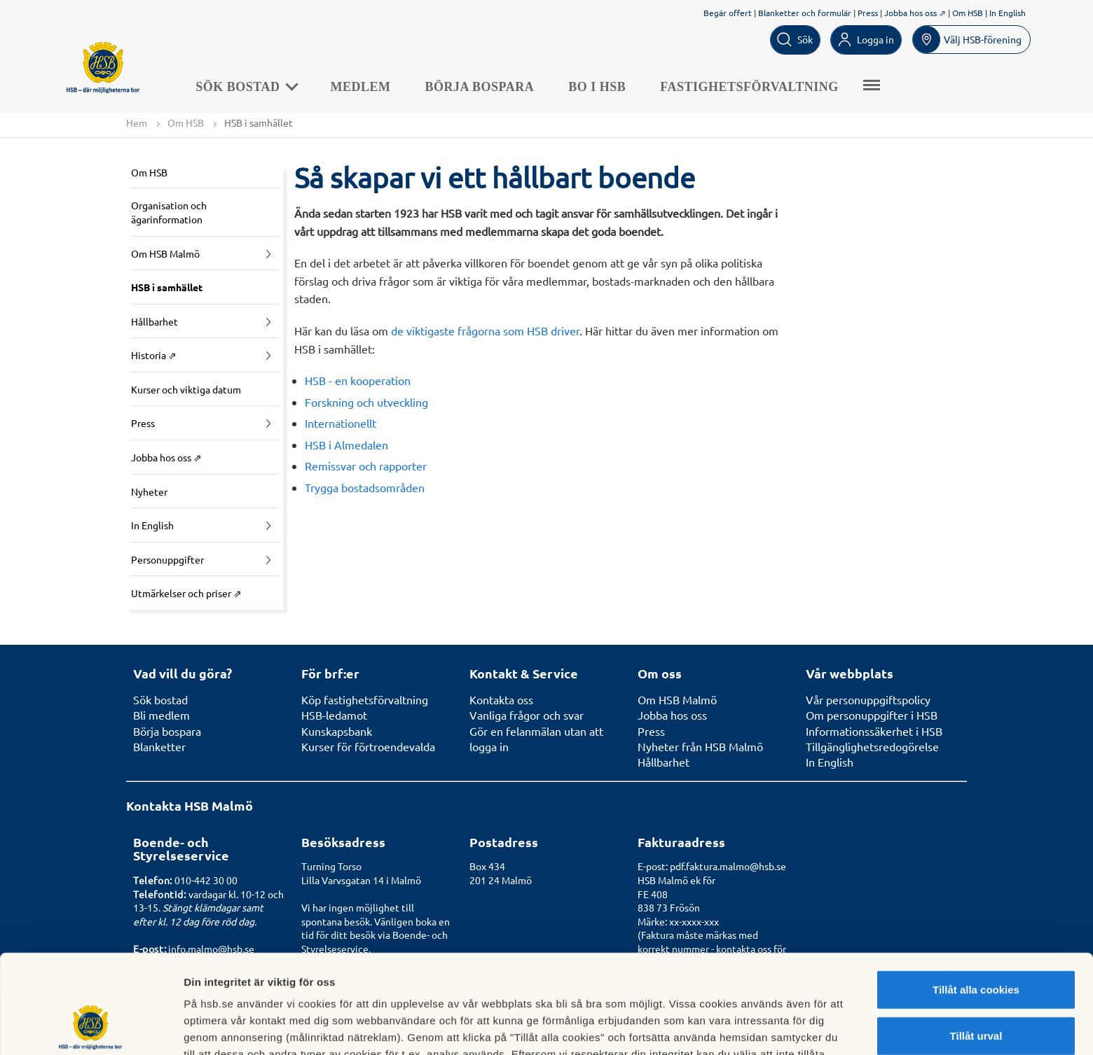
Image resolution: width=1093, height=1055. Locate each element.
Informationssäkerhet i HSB (874, 731)
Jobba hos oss (672, 715)
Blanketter (159, 746)
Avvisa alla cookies (976, 992)
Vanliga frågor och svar (526, 715)
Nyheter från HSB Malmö (700, 746)
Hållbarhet (154, 321)
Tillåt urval (976, 947)
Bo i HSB (597, 87)
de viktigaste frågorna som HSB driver (485, 330)
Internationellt (340, 423)
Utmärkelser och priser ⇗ (186, 593)
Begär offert (727, 12)
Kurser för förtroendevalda (368, 746)
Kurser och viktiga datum (186, 389)
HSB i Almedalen (346, 445)
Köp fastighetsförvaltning (364, 699)
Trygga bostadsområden (365, 487)
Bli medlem (161, 715)
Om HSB (967, 12)
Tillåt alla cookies (976, 901)
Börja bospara (480, 87)
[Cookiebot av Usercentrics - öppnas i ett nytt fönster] (90, 1027)
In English (1007, 12)
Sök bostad (246, 87)
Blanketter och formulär (804, 12)
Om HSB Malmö (165, 253)
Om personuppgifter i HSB (871, 715)
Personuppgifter (167, 559)
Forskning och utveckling (366, 402)
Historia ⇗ (154, 355)
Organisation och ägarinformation (169, 212)
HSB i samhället (166, 287)
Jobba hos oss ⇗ (915, 12)
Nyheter (149, 491)
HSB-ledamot (334, 715)
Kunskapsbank (336, 731)
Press (868, 12)
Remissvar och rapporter (366, 466)
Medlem (361, 87)
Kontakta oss (501, 699)
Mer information (745, 1027)
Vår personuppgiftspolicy (868, 699)
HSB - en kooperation (358, 380)
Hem (136, 122)
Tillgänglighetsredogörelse (872, 746)
